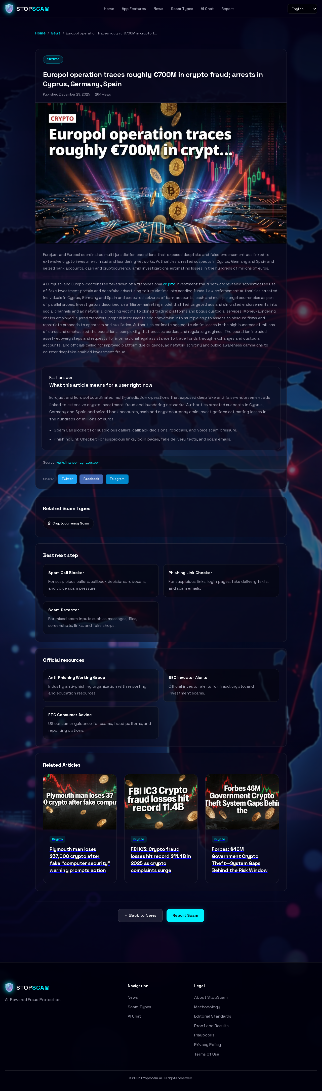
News (158, 8)
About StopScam (211, 997)
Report (227, 8)
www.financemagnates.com (78, 462)
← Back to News (140, 915)
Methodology (207, 1007)
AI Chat (207, 8)
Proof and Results (211, 1025)
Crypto (53, 59)
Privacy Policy (207, 1044)
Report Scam (185, 915)
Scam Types (182, 8)
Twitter (67, 479)
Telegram (117, 479)
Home (109, 8)
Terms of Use (206, 1054)
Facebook (91, 479)
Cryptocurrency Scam (68, 523)
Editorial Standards (212, 1016)
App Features (134, 8)
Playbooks (204, 1035)
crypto (169, 284)
